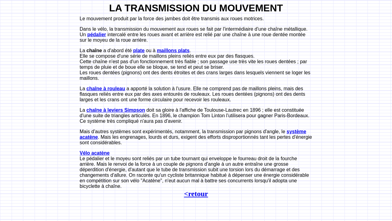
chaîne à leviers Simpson (115, 110)
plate (139, 50)
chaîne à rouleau (105, 88)
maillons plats (173, 50)
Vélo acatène (95, 153)
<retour (196, 194)
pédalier (96, 34)
